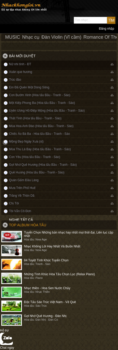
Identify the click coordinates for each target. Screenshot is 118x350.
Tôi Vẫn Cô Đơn (20, 211)
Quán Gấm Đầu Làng (24, 180)
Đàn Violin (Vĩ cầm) (61, 37)
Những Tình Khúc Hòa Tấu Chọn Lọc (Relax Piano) (59, 274)
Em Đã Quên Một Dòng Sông (29, 87)
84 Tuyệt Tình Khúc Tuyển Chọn (46, 260)
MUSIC (12, 37)
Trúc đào (15, 79)
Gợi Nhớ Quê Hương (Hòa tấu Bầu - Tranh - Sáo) (43, 164)
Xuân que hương (20, 72)
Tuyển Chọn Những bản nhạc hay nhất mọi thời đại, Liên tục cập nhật (68, 234)
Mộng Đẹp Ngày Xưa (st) (26, 141)
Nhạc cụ (30, 37)
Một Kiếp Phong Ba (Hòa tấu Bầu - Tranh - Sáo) (42, 103)
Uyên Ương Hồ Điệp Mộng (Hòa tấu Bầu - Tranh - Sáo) (47, 110)
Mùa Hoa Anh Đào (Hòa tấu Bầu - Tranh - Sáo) (41, 126)
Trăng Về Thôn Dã (21, 195)
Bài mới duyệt (22, 56)
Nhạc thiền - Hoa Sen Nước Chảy (47, 288)
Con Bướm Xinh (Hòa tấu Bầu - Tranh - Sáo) (39, 95)
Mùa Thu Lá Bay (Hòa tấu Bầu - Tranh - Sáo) (40, 149)
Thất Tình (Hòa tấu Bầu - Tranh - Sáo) (35, 118)
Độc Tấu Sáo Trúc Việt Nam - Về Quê (50, 302)
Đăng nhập (106, 28)
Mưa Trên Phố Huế (22, 188)
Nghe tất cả (21, 220)
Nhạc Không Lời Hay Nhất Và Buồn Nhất (52, 246)
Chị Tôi (14, 203)
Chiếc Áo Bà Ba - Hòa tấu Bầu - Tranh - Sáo (39, 134)
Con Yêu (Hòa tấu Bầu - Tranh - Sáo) (34, 157)
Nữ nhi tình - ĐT (20, 64)
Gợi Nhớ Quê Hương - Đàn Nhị (45, 316)
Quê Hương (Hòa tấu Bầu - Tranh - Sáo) (36, 172)
